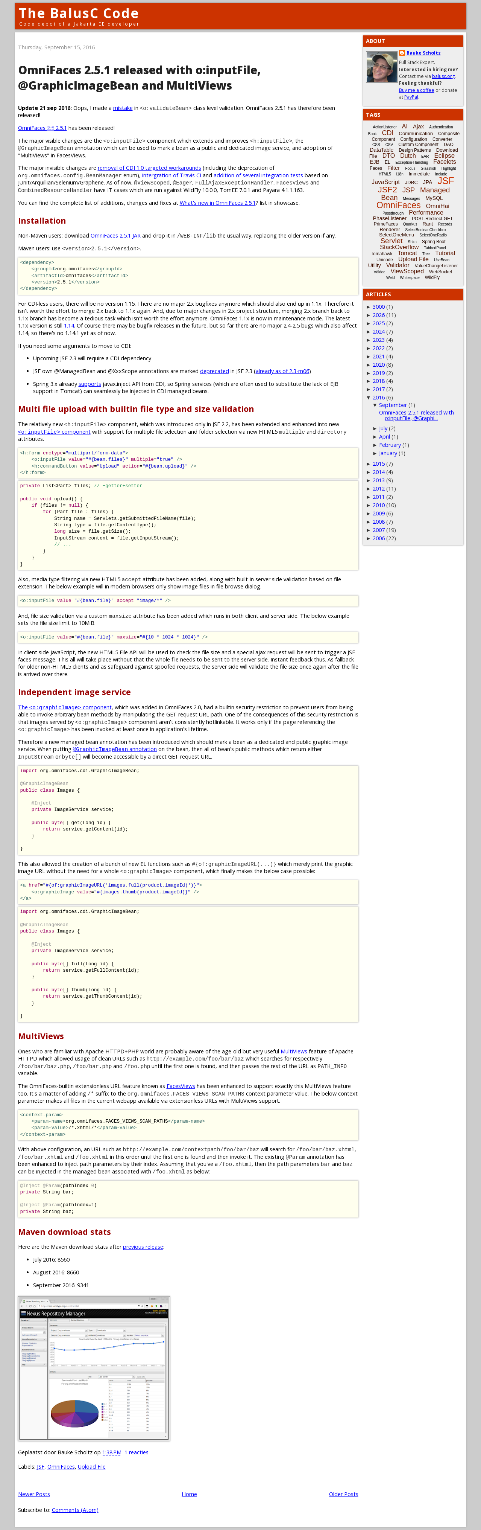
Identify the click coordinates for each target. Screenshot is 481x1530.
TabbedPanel (435, 248)
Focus (410, 168)
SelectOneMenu (396, 235)
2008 (379, 521)
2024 (379, 331)
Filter (393, 168)
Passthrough (393, 213)
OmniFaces (61, 1466)
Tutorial (445, 253)
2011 (379, 496)
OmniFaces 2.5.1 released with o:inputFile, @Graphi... (416, 415)
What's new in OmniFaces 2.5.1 (218, 202)
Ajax (418, 126)
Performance (426, 212)
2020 (379, 364)
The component (65, 707)
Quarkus (410, 224)
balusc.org (443, 76)
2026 (379, 314)
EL (387, 162)
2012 (379, 488)
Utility (374, 265)
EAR (425, 156)
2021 (379, 356)
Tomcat (407, 253)
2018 (379, 380)
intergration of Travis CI (171, 175)
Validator (398, 265)
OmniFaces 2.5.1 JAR (116, 235)
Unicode (384, 259)
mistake (123, 107)
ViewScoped (407, 271)
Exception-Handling (412, 162)
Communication (416, 133)
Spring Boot (434, 241)
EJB (374, 162)
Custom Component (418, 144)
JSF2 (387, 189)
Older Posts (343, 1494)
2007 (379, 529)
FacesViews (181, 1086)
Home (189, 1494)
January (388, 453)
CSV (389, 145)
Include (441, 174)
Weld (390, 278)
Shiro (412, 242)
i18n (400, 174)
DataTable (381, 150)
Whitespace (410, 278)
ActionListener (384, 127)
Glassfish (428, 168)
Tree (426, 254)
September (393, 404)
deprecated (214, 371)
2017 (379, 389)
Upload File (92, 1466)
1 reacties (136, 1452)
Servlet (391, 241)
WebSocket (440, 271)
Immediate (419, 174)
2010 (379, 505)
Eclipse (444, 155)
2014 (379, 471)
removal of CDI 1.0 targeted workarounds (149, 167)
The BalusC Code (79, 13)
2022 (379, 348)
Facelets (444, 161)
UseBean (441, 260)
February (390, 444)
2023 (379, 339)
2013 (379, 480)
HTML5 (385, 174)
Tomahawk (381, 253)
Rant (428, 224)
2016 (379, 397)
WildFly (432, 277)
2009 (379, 513)
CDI (388, 133)
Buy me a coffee (416, 90)
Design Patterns (415, 150)
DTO (388, 155)
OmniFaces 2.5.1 (42, 127)
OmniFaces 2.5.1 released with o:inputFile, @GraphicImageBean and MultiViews (139, 77)
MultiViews (294, 1051)
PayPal (411, 97)
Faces (376, 168)
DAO (449, 144)
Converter (442, 139)
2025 (379, 323)
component (54, 431)
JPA (427, 182)
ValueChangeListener (436, 265)
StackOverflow (399, 247)
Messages (411, 199)
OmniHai (437, 206)
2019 (379, 372)
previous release (143, 1246)
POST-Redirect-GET (432, 218)
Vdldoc (379, 272)
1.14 (69, 325)
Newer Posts (34, 1494)
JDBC (411, 182)
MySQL (434, 198)
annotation (115, 749)
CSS (376, 145)
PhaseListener (390, 218)
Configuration (413, 139)
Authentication (441, 127)
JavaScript (386, 182)
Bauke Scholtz (424, 53)
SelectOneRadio (433, 235)
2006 (379, 538)
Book (372, 134)
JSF (40, 1466)
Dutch (408, 155)
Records (445, 224)
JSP (408, 190)
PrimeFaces (386, 224)
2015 (379, 463)
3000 (379, 306)
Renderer (389, 229)
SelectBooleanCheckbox (425, 230)
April (384, 436)
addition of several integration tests (258, 175)
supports (90, 383)
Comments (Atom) (75, 1509)
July (383, 428)
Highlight (449, 168)
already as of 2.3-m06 (282, 371)
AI (405, 126)
